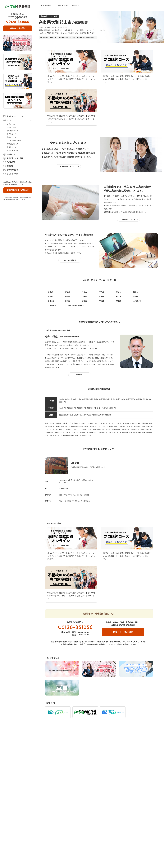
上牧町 (84, 297)
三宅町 (118, 301)
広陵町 (101, 297)
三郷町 (135, 297)
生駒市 (84, 292)
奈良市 (84, 301)
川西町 (67, 297)
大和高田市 (52, 305)
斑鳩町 (67, 292)
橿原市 (135, 292)
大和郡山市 (137, 301)
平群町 (101, 301)
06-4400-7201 (64, 489)
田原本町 (51, 301)
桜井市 (118, 297)
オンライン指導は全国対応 (74, 305)
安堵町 (50, 292)
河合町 (50, 297)
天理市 (67, 301)
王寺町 (101, 292)
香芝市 (118, 292)
